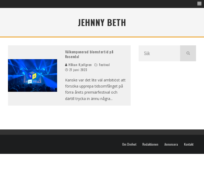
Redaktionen (150, 144)
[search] (188, 53)
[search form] (159, 53)
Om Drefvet (129, 144)
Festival (104, 65)
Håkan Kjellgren (78, 65)
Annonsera (171, 144)
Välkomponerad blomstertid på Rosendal (89, 54)
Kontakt (188, 144)
